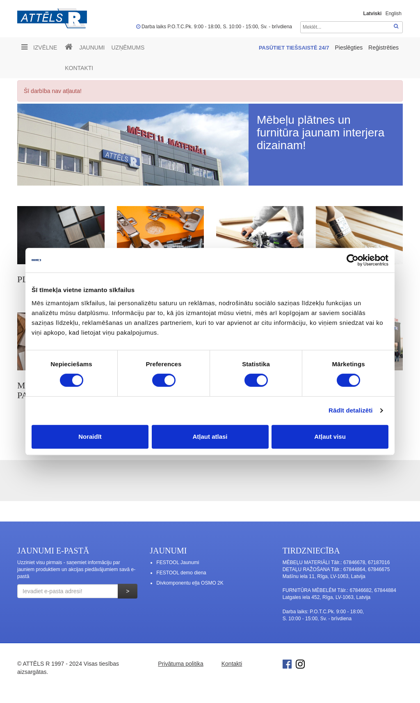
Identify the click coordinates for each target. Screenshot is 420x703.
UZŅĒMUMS (127, 47)
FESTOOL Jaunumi (177, 562)
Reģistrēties (383, 47)
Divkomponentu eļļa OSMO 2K (189, 583)
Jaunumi (92, 47)
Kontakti (79, 68)
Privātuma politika (180, 663)
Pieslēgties (349, 47)
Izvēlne (39, 47)
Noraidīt (90, 436)
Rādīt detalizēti (350, 410)
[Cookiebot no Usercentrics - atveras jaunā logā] (352, 260)
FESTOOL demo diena (181, 573)
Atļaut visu (330, 436)
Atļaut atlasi (209, 436)
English (394, 13)
